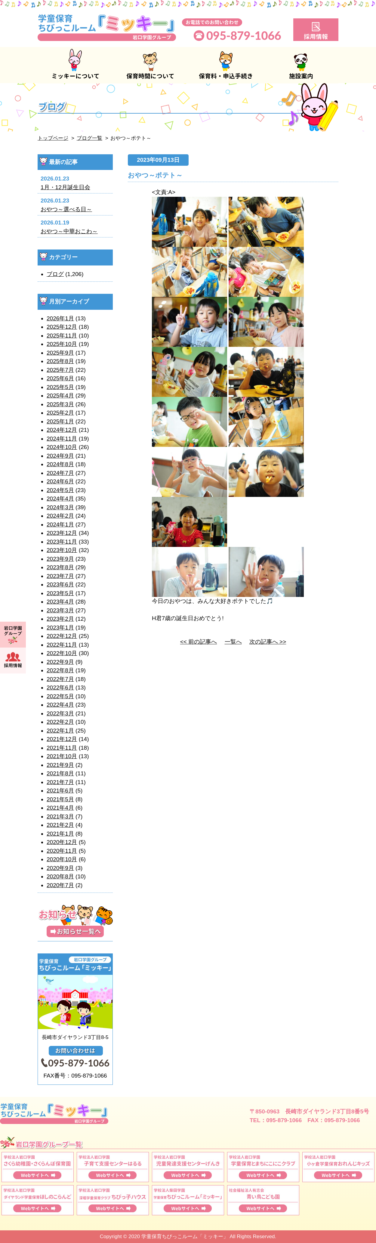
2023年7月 (60, 576)
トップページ (53, 138)
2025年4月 (60, 395)
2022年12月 (62, 636)
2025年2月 (60, 413)
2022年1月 (60, 730)
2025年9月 (60, 353)
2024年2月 (60, 516)
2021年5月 (60, 799)
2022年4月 (60, 705)
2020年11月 (62, 851)
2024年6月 (60, 481)
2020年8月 (60, 876)
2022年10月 (62, 653)
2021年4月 (60, 808)
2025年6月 (60, 378)
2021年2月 (60, 825)
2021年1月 (60, 833)
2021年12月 (62, 739)
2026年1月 (60, 318)
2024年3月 (60, 507)
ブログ (55, 274)
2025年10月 (62, 344)
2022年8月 (60, 670)
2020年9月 (60, 868)
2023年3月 (60, 610)
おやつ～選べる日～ (66, 209)
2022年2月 (60, 722)
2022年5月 (60, 696)
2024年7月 (60, 473)
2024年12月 (62, 430)
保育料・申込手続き (225, 65)
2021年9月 (60, 765)
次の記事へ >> (267, 642)
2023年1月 (60, 627)
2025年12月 (62, 327)
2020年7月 (60, 885)
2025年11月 (62, 335)
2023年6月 (60, 584)
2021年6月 (60, 790)
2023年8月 (60, 567)
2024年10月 (62, 447)
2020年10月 (62, 859)
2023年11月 (62, 541)
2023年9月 (60, 559)
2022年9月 (60, 662)
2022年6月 (60, 687)
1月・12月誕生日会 (65, 187)
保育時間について (150, 65)
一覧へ (233, 642)
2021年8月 (60, 773)
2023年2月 (60, 619)
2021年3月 (60, 816)
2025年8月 (60, 361)
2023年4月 (60, 601)
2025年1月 (60, 421)
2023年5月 (60, 593)
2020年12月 (62, 842)
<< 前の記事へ (198, 642)
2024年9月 (60, 456)
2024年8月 (60, 464)
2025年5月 (60, 387)
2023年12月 (62, 533)
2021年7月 (60, 782)
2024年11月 (62, 438)
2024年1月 (60, 524)
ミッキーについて (75, 65)
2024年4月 (60, 498)
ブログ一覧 (89, 138)
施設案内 (300, 65)
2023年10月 (62, 550)
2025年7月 (60, 370)
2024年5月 (60, 490)
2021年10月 (62, 756)
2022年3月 (60, 713)
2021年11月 (62, 748)
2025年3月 (60, 404)
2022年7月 (60, 679)
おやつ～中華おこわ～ (69, 231)
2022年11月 (62, 645)
